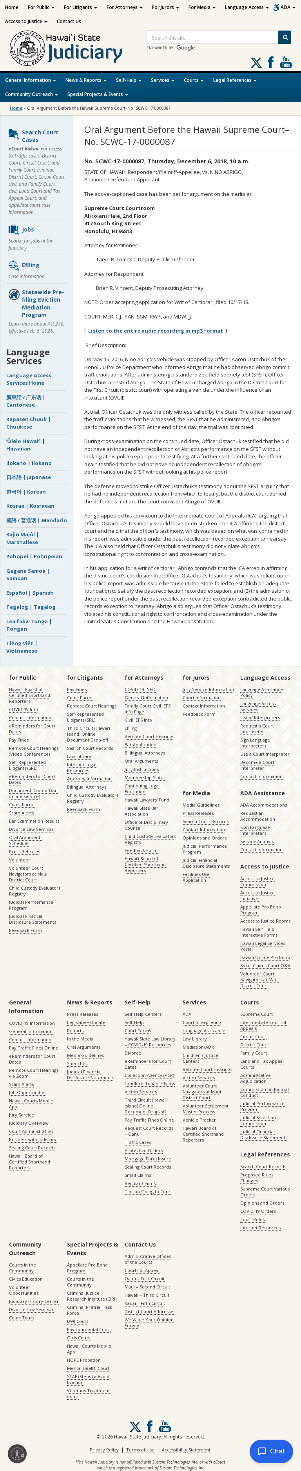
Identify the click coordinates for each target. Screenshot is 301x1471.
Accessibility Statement (186, 1450)
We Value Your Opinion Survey (149, 1322)
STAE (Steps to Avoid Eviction (88, 1379)
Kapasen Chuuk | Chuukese (28, 423)
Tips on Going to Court (148, 1191)
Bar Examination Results (34, 821)
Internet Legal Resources (81, 767)
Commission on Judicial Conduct (264, 1092)
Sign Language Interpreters (255, 743)
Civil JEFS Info (138, 720)
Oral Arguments (141, 761)
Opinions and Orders (205, 838)
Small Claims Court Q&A (265, 965)
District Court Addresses (150, 1311)
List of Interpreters (260, 717)
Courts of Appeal (142, 1270)
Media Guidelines (201, 805)
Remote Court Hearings (91, 706)
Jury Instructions (142, 769)
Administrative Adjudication (255, 1078)
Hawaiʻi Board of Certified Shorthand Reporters (29, 695)
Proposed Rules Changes (256, 1177)
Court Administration (31, 1131)
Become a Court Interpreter (257, 765)
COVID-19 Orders (258, 1211)
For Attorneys (125, 7)
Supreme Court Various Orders (265, 1192)
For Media (202, 7)
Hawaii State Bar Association (141, 811)
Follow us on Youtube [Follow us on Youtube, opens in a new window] (286, 62)
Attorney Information (89, 779)
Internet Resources (260, 1227)
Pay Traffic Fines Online (33, 1048)
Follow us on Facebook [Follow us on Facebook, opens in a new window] (271, 62)
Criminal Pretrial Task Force (89, 1310)
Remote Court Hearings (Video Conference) (33, 751)
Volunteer (19, 860)
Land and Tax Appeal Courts (262, 1064)
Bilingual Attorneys (86, 787)
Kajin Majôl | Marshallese (22, 538)
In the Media (80, 1039)
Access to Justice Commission (257, 881)
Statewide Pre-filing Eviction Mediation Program (36, 303)
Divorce (133, 1053)
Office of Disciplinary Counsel (146, 825)
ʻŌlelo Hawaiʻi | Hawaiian (25, 445)
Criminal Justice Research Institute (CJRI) (91, 1296)
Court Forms (22, 804)
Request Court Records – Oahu (149, 1131)
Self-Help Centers (143, 1014)
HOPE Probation (84, 1360)
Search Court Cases (33, 136)
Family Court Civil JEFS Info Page (147, 709)
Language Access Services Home (28, 379)
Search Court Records (90, 748)
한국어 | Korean (26, 491)
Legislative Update (86, 1022)
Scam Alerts (21, 813)
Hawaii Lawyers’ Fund (147, 800)
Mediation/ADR (198, 1047)
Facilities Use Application (196, 877)
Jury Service (21, 1115)
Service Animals (257, 841)
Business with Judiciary (32, 1139)
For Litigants (80, 7)
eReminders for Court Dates (32, 729)
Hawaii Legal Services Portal (262, 946)
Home (11, 7)
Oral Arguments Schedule (25, 840)
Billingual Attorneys (145, 753)
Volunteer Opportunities (23, 1290)
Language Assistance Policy (261, 692)
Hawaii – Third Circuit (147, 1295)
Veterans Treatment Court (88, 1393)
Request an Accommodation (257, 816)
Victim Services (141, 1092)
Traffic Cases (138, 1142)
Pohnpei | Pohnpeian (34, 556)
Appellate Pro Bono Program (260, 910)
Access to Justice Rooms (265, 921)
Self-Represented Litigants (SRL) (27, 765)
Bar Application (140, 744)
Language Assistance (204, 1030)
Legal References (235, 80)
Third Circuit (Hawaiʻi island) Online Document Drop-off (88, 734)
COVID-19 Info (23, 709)
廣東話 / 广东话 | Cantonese (25, 401)
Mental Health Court (88, 1368)
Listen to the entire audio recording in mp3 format (155, 330)
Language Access (247, 7)
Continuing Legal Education (142, 788)
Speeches (77, 1063)
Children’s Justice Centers (200, 1058)
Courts (194, 80)
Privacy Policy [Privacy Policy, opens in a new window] (104, 1450)
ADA (288, 7)
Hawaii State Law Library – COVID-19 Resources (150, 1042)
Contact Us (69, 21)
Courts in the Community (22, 1268)
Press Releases (24, 851)
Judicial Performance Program (31, 905)
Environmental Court (89, 1329)
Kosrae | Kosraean (30, 505)
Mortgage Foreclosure (148, 1159)
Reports (75, 1030)
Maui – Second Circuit (147, 1287)
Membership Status (145, 777)
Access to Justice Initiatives (257, 895)
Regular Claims (140, 1183)
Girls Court (78, 1338)
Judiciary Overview (29, 1123)
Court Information (202, 697)
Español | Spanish (30, 592)
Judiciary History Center (34, 1301)
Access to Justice (26, 21)
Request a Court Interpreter (257, 729)
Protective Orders (144, 1150)
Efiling (24, 265)
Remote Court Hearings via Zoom (33, 1073)
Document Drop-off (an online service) (33, 793)
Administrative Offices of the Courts (148, 1259)
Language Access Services (258, 706)
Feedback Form (25, 930)
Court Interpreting (202, 1022)
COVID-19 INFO (140, 689)
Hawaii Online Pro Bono (265, 957)
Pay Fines (19, 740)
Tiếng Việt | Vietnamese (22, 647)
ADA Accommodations (263, 805)
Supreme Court (256, 1014)
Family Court (253, 1053)
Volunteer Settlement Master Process (205, 1109)
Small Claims (138, 1175)
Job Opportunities (27, 1092)
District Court (254, 1045)
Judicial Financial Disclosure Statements (32, 919)
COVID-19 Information (32, 1023)
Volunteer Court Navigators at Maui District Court (28, 874)
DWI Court (77, 1321)
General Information (30, 80)
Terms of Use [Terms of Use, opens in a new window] (140, 1450)
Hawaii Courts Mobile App (31, 1103)
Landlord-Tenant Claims (150, 1083)
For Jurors (165, 7)
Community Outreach (31, 94)
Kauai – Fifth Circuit (145, 1303)
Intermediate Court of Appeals (263, 1025)
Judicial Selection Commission (258, 1120)
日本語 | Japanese (28, 477)
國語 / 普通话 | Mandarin (36, 520)
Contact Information (30, 717)
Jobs (21, 230)
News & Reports (86, 80)
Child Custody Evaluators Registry (34, 891)
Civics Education (26, 1279)
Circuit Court (253, 1036)
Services (162, 80)
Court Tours (21, 1318)
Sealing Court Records (32, 1148)
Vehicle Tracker (199, 1120)
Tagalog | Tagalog (31, 606)
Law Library (79, 756)
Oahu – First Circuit (145, 1278)
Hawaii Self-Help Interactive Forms (258, 932)
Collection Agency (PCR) (149, 1075)
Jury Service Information (208, 689)
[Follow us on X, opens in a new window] (256, 62)
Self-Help (128, 80)
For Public (41, 7)
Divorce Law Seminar (31, 829)
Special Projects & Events (97, 94)
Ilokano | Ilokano (29, 463)
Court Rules (252, 1219)
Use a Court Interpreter (265, 754)
